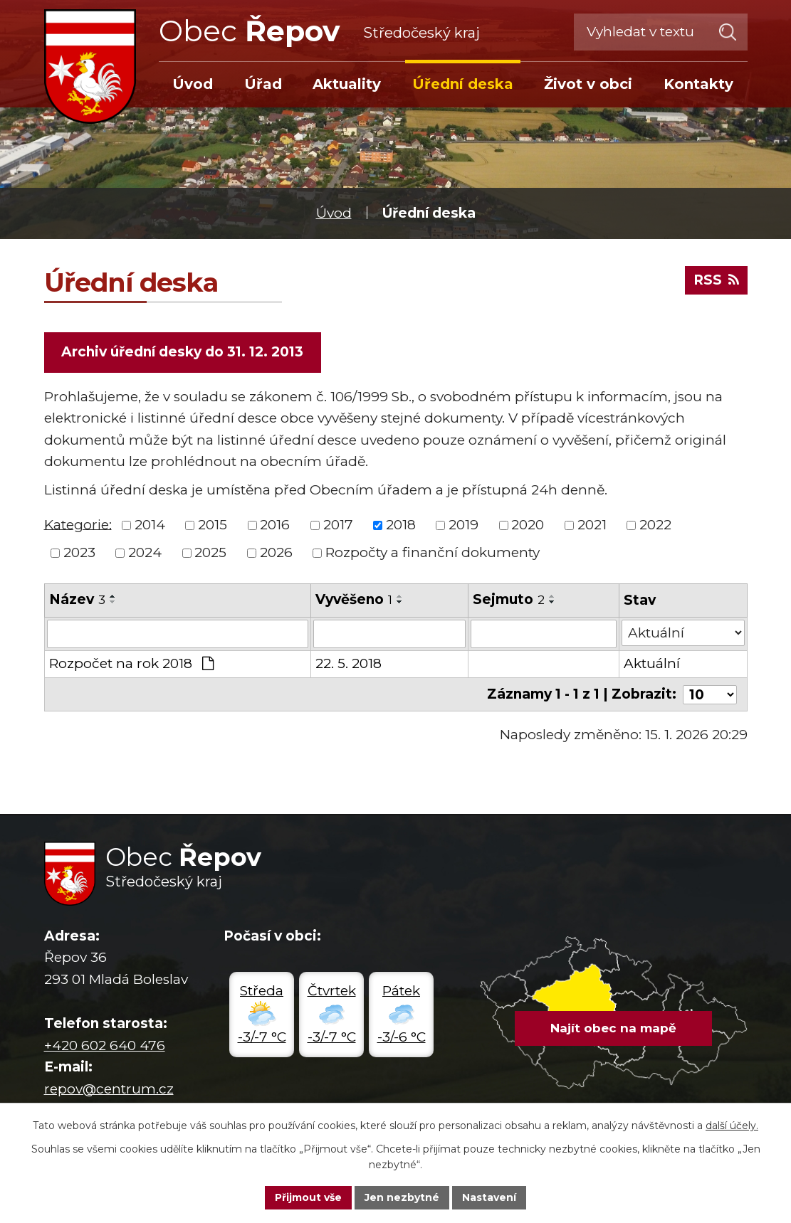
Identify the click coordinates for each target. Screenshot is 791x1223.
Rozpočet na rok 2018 (131, 663)
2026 (276, 552)
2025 (210, 552)
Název (77, 599)
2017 (338, 525)
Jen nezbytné (402, 1197)
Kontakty (698, 83)
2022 (655, 525)
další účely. (732, 1125)
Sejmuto (509, 599)
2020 (527, 525)
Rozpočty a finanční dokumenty (432, 552)
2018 (401, 525)
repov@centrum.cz (109, 1088)
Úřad (263, 83)
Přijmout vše (308, 1197)
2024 (145, 552)
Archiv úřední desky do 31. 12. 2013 (182, 352)
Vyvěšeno (353, 599)
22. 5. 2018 (348, 663)
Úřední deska (462, 83)
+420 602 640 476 (104, 1045)
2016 (275, 525)
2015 (212, 525)
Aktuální (652, 663)
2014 (150, 525)
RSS (716, 280)
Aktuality (347, 83)
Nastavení (489, 1197)
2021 (592, 525)
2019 (463, 525)
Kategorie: (78, 524)
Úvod (334, 213)
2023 (79, 552)
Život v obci (588, 83)
